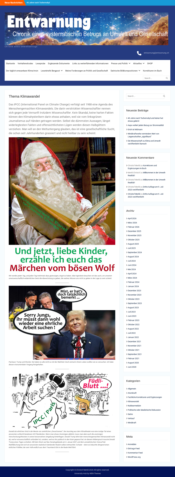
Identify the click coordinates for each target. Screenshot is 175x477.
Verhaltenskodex (25, 63)
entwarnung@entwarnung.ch (156, 53)
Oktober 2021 (133, 350)
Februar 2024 (133, 282)
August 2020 (133, 363)
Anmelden (132, 444)
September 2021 (135, 354)
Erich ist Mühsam (135, 129)
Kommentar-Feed (135, 453)
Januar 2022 (133, 337)
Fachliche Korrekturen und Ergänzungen (145, 397)
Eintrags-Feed (134, 448)
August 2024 (133, 257)
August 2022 (133, 329)
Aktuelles (137, 63)
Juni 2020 (132, 367)
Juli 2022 (132, 333)
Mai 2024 (132, 269)
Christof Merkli (134, 194)
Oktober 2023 (133, 299)
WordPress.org (134, 457)
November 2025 (134, 235)
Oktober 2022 (133, 324)
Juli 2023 (132, 312)
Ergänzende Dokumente (59, 63)
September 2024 (135, 252)
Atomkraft (132, 393)
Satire (130, 414)
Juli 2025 (132, 248)
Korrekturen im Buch (152, 71)
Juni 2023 (132, 316)
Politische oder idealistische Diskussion (144, 410)
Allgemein (132, 389)
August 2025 (133, 244)
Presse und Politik (119, 63)
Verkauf (131, 418)
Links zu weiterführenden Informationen (90, 63)
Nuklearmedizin (134, 406)
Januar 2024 (133, 286)
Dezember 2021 (134, 341)
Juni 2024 (132, 265)
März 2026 (132, 223)
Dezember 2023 (134, 290)
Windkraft (132, 423)
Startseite (10, 63)
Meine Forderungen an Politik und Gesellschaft (86, 71)
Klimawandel (133, 401)
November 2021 (134, 346)
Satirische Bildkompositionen (124, 71)
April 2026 (132, 218)
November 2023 (134, 295)
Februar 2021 (133, 358)
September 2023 (135, 303)
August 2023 (133, 307)
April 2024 (132, 274)
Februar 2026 (133, 227)
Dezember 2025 (134, 231)
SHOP (150, 63)
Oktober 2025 (133, 240)
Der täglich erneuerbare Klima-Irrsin (22, 71)
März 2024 (132, 278)
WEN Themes (95, 473)
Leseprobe (40, 63)
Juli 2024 (132, 261)
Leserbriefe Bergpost (50, 71)
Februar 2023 (133, 320)
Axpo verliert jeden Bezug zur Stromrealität (146, 125)
